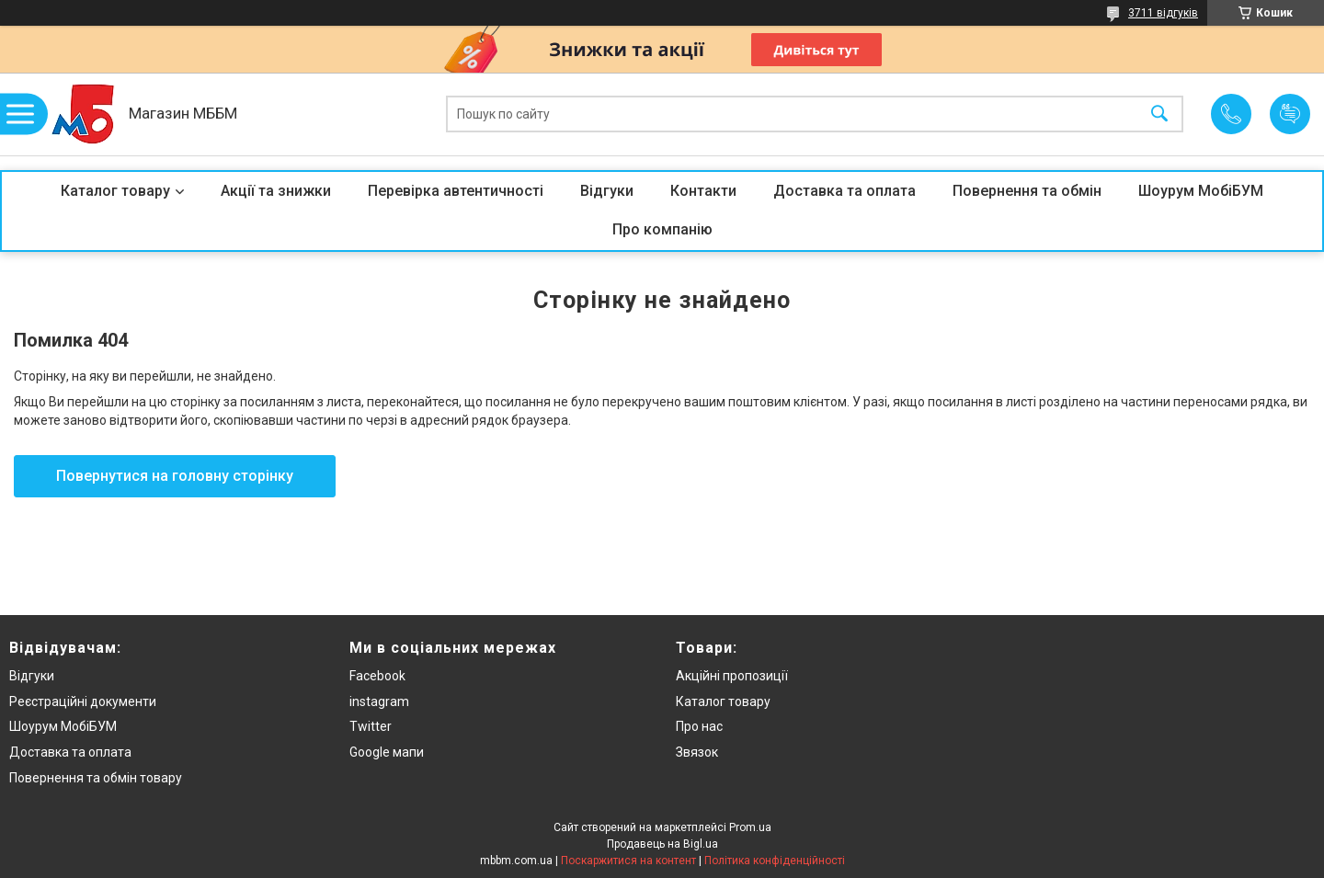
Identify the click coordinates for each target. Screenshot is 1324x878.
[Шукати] (1159, 114)
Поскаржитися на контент (628, 860)
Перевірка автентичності (455, 191)
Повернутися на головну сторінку (174, 476)
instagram (379, 701)
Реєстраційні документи (82, 701)
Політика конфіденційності (774, 860)
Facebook (377, 675)
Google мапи (386, 752)
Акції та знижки (276, 191)
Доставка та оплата (844, 191)
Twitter (370, 726)
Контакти (703, 191)
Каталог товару (115, 191)
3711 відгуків (1163, 12)
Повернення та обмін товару (95, 777)
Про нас (699, 726)
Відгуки (606, 191)
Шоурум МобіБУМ (1200, 191)
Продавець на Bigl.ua (662, 844)
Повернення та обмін (1027, 191)
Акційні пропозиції (732, 675)
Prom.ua (750, 827)
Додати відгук (1290, 114)
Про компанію (662, 229)
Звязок (697, 752)
